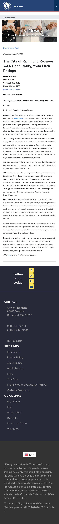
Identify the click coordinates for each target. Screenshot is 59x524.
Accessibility (14, 363)
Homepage (13, 352)
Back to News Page (11, 48)
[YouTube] (31, 286)
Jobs (9, 407)
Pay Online (13, 401)
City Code (12, 379)
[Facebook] (31, 270)
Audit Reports (15, 368)
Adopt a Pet (14, 412)
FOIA (10, 374)
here (9, 255)
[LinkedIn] (31, 281)
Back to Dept (9, 18)
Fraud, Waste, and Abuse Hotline (27, 385)
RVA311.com (14, 341)
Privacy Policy (15, 357)
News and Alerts (17, 423)
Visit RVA (13, 429)
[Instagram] (31, 275)
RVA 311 (12, 418)
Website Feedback (18, 390)
